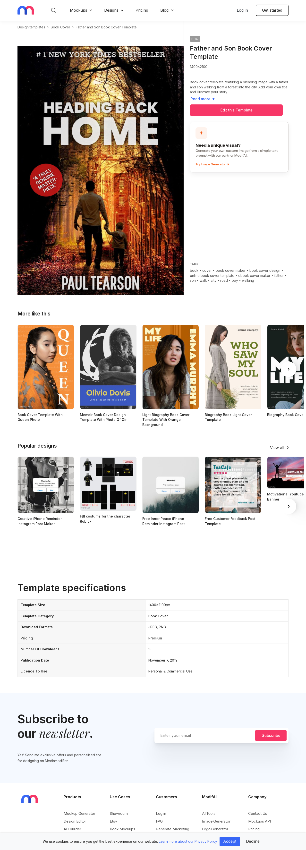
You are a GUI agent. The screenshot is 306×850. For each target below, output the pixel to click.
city (213, 280)
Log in (242, 10)
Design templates (31, 27)
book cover (60, 27)
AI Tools (208, 813)
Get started (272, 10)
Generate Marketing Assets (172, 832)
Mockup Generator (79, 813)
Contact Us (257, 813)
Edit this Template (236, 110)
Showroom (119, 813)
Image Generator (216, 821)
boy (235, 280)
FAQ (159, 821)
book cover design (264, 270)
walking (248, 280)
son (193, 280)
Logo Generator (215, 829)
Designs (111, 10)
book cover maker (231, 270)
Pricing (142, 10)
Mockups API (259, 821)
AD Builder (72, 829)
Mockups (78, 10)
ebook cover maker (254, 275)
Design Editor (75, 821)
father (279, 275)
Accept (229, 841)
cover (207, 270)
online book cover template (212, 275)
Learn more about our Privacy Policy (188, 841)
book (194, 270)
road (224, 280)
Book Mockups (122, 829)
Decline (253, 841)
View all (277, 447)
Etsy (113, 821)
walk (203, 280)
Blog (164, 10)
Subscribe (271, 735)
